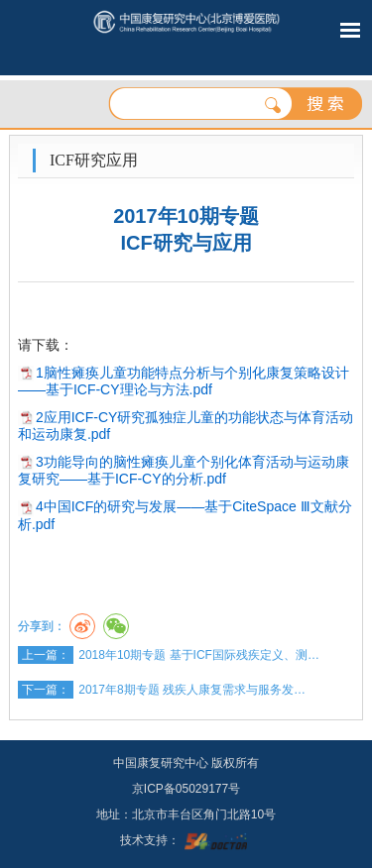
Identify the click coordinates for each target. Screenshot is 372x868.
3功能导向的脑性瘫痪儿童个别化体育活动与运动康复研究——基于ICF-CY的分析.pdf (183, 470)
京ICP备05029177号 (186, 789)
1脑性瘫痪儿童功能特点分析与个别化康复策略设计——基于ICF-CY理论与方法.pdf (183, 381)
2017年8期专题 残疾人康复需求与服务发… (192, 690)
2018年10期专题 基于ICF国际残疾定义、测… (198, 655)
